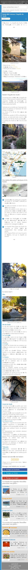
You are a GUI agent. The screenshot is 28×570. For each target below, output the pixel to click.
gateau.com (17, 566)
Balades (12, 567)
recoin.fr (15, 564)
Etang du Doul (7, 498)
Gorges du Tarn (7, 510)
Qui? (11, 568)
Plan (18, 568)
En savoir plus (20, 3)
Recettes (17, 567)
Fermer (26, 3)
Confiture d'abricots (8, 539)
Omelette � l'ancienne (9, 527)
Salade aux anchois (8, 551)
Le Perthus (5, 486)
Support (15, 568)
